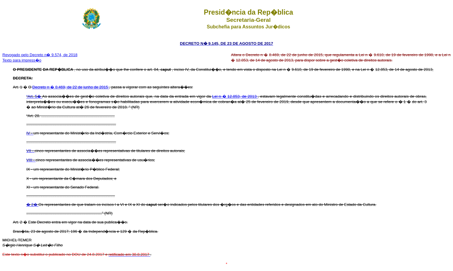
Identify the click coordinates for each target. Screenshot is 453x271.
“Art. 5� (34, 96)
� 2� (32, 204)
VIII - (31, 160)
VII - (30, 150)
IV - (30, 133)
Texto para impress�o (21, 60)
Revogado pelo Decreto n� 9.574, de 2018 (39, 55)
